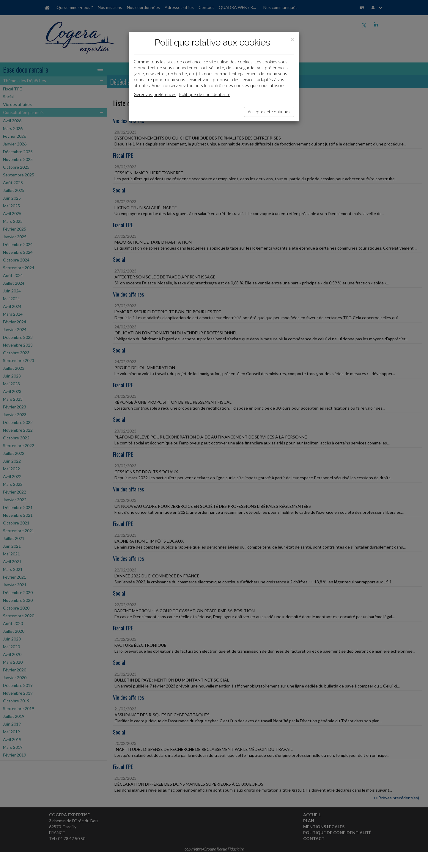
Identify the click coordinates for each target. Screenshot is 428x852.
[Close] (292, 40)
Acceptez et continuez (269, 112)
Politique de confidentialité (204, 94)
